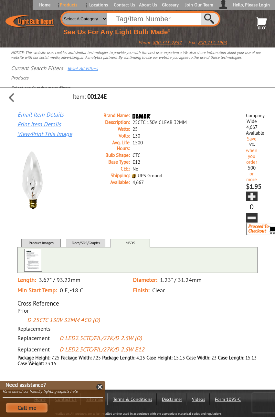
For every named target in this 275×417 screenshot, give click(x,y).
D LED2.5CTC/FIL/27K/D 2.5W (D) (100, 338)
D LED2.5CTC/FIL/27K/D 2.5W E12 (101, 349)
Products (68, 5)
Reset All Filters (83, 68)
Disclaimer (172, 399)
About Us (148, 5)
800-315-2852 (167, 43)
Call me (26, 408)
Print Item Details (39, 124)
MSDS (130, 242)
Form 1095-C (228, 399)
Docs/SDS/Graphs (86, 242)
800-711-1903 (212, 43)
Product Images (41, 242)
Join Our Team (199, 5)
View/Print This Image (44, 134)
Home (44, 5)
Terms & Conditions (132, 399)
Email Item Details (40, 115)
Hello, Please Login (251, 5)
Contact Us (124, 5)
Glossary (170, 5)
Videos (198, 399)
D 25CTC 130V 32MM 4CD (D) (63, 320)
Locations (98, 5)
